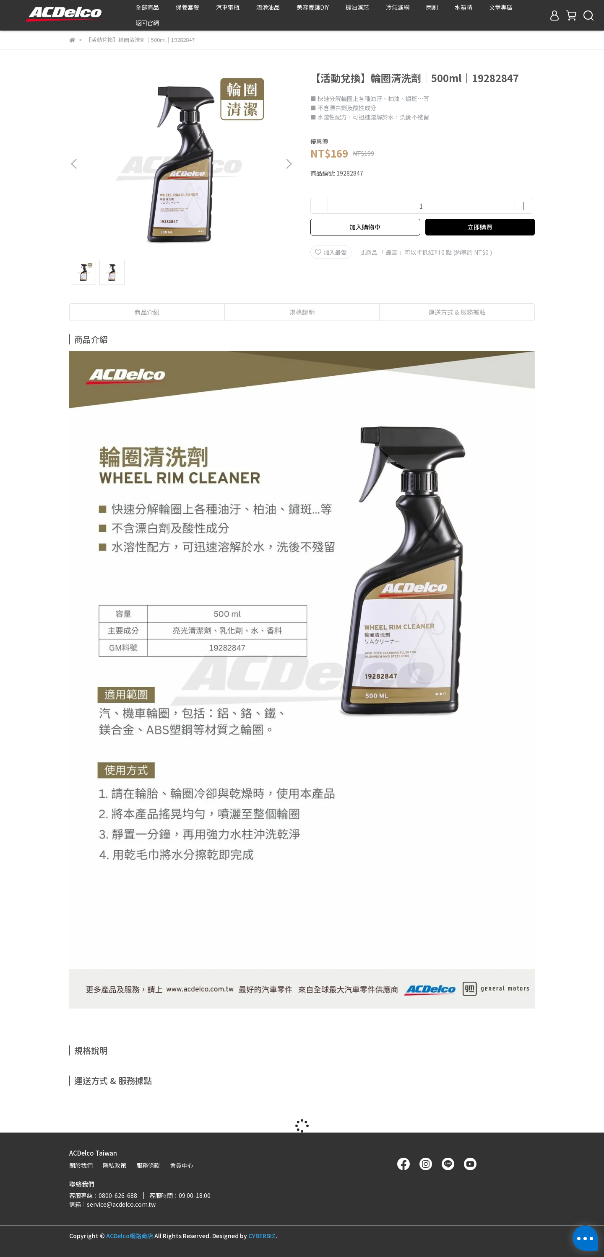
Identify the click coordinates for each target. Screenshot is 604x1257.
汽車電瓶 (228, 7)
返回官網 (147, 22)
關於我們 (81, 1165)
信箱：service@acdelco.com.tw (112, 1204)
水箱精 (463, 7)
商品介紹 (146, 312)
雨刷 (432, 7)
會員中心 (181, 1165)
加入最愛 (331, 252)
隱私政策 (114, 1165)
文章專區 (501, 7)
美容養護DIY (313, 7)
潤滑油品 (268, 7)
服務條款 (148, 1165)
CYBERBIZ (262, 1235)
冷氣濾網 (397, 7)
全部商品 (147, 7)
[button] (289, 164)
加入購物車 (365, 226)
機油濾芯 (357, 7)
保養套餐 (187, 7)
